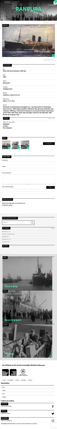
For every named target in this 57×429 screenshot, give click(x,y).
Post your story (6, 173)
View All (53, 228)
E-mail (4, 167)
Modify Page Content (49, 60)
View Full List (51, 119)
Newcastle (6, 83)
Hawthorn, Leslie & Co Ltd (11, 95)
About (4, 380)
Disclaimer (23, 380)
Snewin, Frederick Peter (8, 234)
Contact (30, 380)
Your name (5, 160)
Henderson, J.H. (6, 239)
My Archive (52, 5)
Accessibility (10, 380)
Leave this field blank (7, 187)
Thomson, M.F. (6, 242)
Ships (3, 387)
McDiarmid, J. (5, 237)
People (3, 390)
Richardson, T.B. (6, 231)
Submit (50, 187)
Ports (3, 393)
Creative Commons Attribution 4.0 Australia (26, 423)
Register (4, 396)
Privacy (17, 380)
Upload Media (49, 143)
